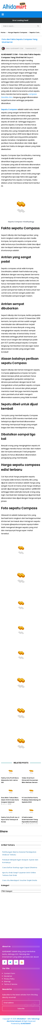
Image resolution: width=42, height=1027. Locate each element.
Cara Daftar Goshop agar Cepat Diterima (19, 867)
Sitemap (7, 981)
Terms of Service (10, 984)
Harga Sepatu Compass (17, 32)
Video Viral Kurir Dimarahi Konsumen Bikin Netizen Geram (30, 780)
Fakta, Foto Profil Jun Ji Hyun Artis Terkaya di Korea (10, 819)
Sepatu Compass (9, 109)
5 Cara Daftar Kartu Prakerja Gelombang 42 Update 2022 (31, 800)
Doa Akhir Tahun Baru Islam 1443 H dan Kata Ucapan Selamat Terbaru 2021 (10, 801)
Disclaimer (8, 976)
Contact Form (9, 973)
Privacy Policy (9, 979)
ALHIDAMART (26, 1023)
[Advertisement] (21, 916)
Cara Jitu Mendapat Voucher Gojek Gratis (19, 880)
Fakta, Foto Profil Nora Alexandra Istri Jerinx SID (10, 780)
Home (3, 32)
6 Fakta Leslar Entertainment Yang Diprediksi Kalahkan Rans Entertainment (30, 820)
